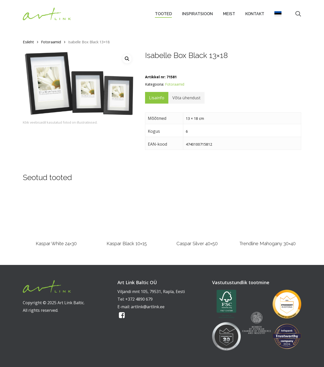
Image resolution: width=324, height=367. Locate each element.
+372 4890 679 (139, 299)
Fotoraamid (51, 41)
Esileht (28, 41)
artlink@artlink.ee (148, 307)
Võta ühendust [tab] (186, 98)
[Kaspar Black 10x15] (126, 213)
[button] (127, 58)
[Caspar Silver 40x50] (197, 213)
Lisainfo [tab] (156, 98)
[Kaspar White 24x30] (56, 213)
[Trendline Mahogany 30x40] (267, 213)
